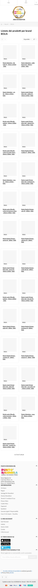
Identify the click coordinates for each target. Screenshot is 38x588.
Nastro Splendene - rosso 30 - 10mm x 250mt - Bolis (28, 416)
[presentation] (12, 565)
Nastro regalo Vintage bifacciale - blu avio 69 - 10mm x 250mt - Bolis (27, 298)
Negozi (3, 490)
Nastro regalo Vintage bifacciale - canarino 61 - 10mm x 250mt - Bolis (9, 445)
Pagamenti (4, 506)
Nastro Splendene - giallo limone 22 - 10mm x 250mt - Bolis (28, 64)
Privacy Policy (4, 501)
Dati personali (4, 521)
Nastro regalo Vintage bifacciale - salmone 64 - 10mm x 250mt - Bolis (27, 123)
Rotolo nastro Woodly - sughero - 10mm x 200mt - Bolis (9, 298)
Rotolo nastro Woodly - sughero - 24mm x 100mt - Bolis (9, 123)
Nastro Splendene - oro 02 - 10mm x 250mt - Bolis (9, 93)
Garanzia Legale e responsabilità (9, 511)
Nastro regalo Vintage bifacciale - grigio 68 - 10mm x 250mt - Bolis (9, 386)
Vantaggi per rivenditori (7, 493)
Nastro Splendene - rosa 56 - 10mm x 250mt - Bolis (9, 181)
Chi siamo (3, 488)
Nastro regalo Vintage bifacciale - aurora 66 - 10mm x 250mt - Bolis (9, 269)
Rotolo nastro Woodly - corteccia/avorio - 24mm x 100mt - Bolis (9, 416)
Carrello (3, 529)
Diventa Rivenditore (6, 496)
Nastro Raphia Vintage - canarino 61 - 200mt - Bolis (9, 357)
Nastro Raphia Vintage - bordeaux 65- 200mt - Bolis (27, 328)
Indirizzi (3, 524)
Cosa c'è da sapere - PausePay (9, 514)
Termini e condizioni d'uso (8, 498)
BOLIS (5, 58)
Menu (8, 1)
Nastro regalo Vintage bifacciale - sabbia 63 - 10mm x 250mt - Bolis (27, 93)
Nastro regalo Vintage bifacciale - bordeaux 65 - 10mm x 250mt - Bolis (28, 181)
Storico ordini (4, 527)
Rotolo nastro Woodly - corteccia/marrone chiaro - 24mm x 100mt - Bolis (10, 211)
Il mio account (5, 532)
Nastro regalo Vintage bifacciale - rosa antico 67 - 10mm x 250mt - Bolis (28, 386)
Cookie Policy (4, 503)
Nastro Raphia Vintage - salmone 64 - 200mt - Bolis (27, 240)
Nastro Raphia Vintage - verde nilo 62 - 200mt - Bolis (27, 269)
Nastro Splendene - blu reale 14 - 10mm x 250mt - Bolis (9, 64)
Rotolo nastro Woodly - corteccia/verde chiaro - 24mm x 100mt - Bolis (9, 152)
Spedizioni (3, 509)
